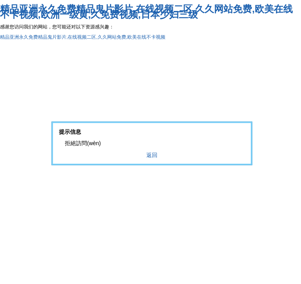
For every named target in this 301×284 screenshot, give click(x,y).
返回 (151, 155)
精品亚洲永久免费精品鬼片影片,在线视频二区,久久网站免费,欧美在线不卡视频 (82, 37)
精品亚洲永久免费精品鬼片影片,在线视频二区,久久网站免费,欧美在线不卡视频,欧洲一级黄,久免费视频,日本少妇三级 (146, 12)
